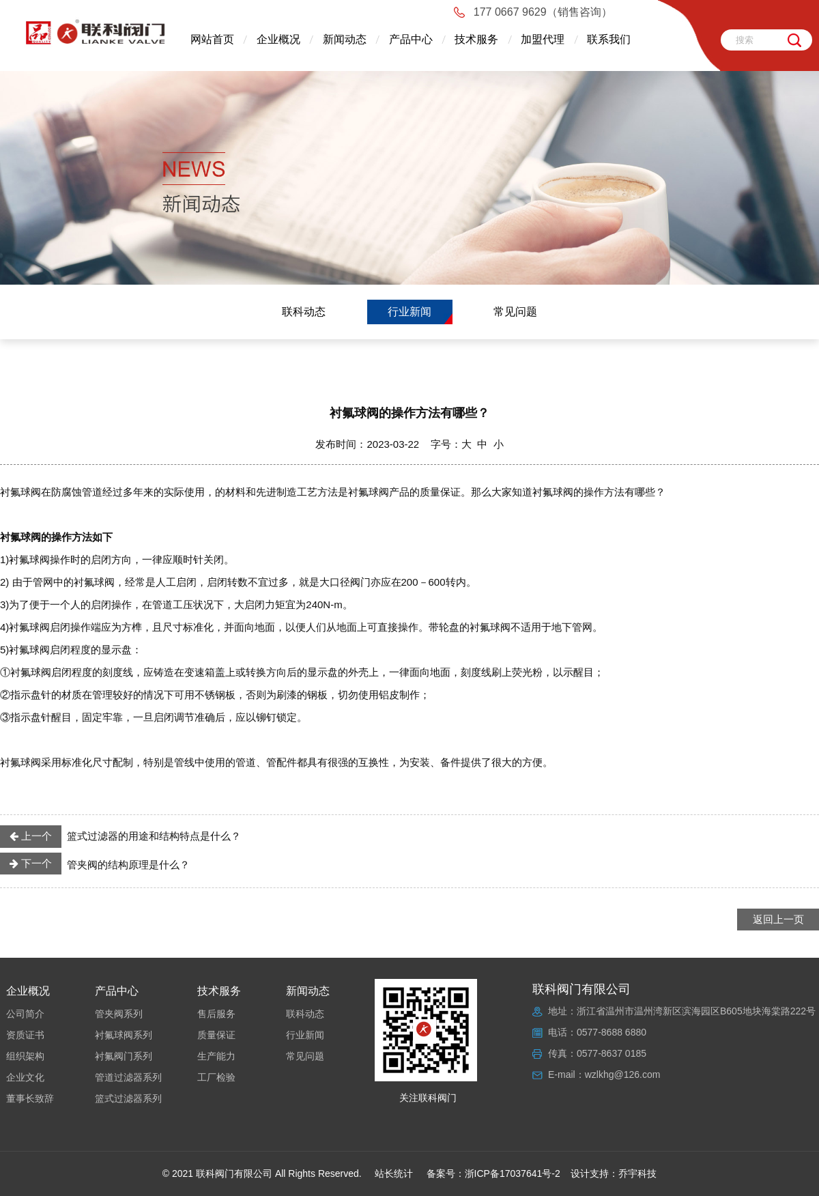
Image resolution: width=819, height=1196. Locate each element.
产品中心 (411, 39)
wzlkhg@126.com (623, 1074)
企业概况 (278, 39)
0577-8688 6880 (611, 1032)
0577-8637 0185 (611, 1053)
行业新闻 (409, 311)
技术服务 (476, 39)
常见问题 (515, 311)
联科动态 (304, 311)
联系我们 (609, 39)
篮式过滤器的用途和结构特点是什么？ (120, 836)
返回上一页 (778, 919)
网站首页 (212, 39)
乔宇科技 (637, 1173)
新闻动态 (345, 39)
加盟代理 (542, 39)
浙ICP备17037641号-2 (512, 1173)
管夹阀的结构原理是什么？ (95, 863)
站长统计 (394, 1173)
